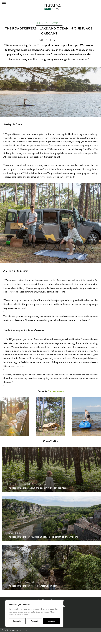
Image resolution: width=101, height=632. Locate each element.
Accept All (51, 621)
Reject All (34, 621)
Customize (17, 621)
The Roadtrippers (56, 391)
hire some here (24, 138)
